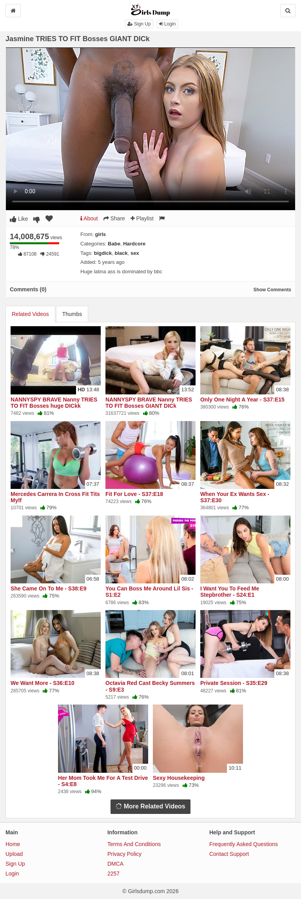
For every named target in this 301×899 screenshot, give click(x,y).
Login (167, 24)
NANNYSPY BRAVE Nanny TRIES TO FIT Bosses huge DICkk (54, 402)
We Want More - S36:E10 (42, 683)
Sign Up (139, 24)
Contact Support (229, 854)
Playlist (142, 218)
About (89, 218)
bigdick (103, 253)
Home (12, 844)
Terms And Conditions (134, 844)
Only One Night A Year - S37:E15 (242, 399)
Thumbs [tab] (72, 314)
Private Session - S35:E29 (233, 683)
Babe (114, 244)
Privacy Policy (124, 854)
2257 (113, 873)
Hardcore (134, 244)
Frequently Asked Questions (243, 844)
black (120, 253)
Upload (14, 854)
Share (114, 218)
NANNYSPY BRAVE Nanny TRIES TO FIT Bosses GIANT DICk (148, 402)
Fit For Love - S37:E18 (134, 494)
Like (19, 219)
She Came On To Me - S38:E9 (48, 588)
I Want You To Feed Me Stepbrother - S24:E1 (229, 591)
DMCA (115, 864)
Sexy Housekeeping (179, 778)
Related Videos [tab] (30, 314)
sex (135, 253)
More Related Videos (150, 806)
